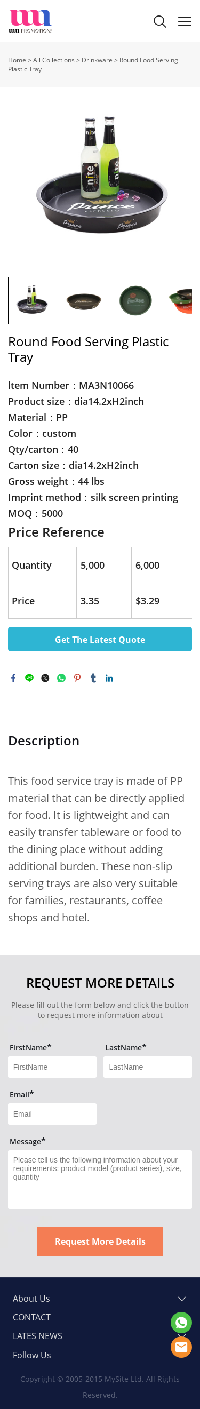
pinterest (77, 678)
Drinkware (97, 60)
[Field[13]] (52, 1114)
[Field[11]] (52, 1067)
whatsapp (61, 678)
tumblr (93, 678)
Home (17, 60)
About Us (31, 1298)
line (29, 678)
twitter (45, 678)
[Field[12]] (147, 1067)
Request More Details (100, 1241)
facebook (13, 678)
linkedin (109, 678)
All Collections (54, 60)
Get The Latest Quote (100, 640)
